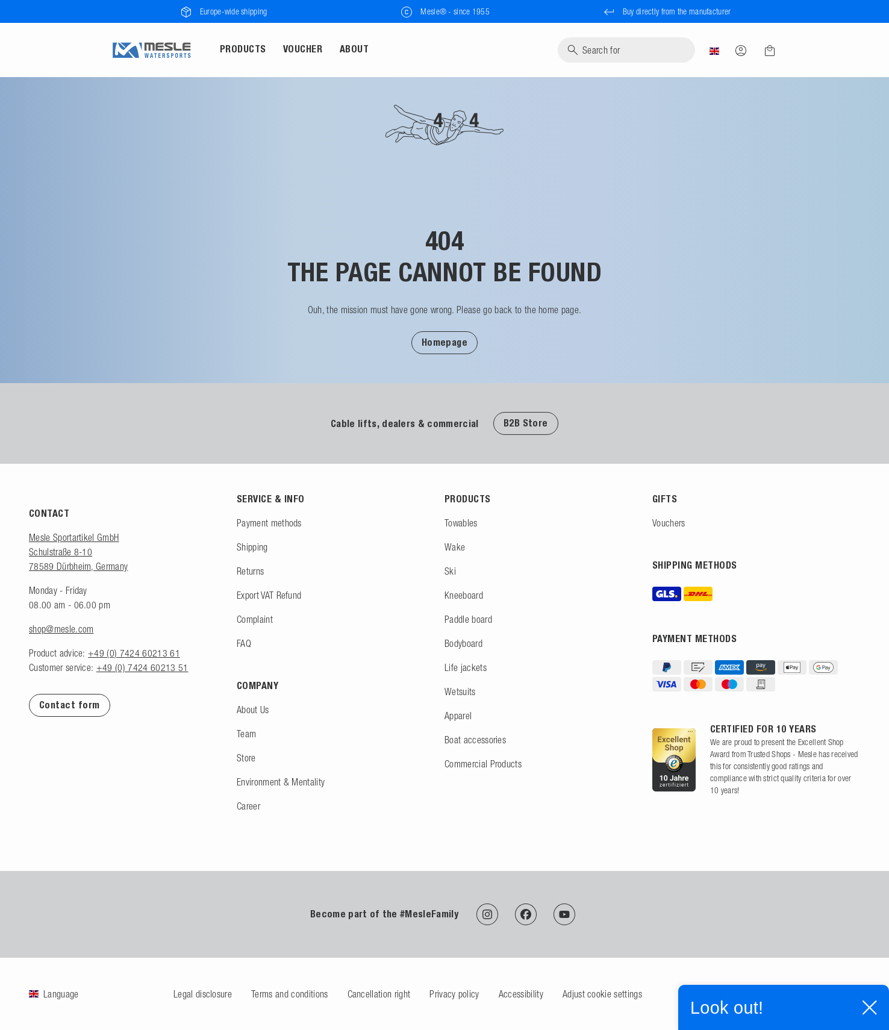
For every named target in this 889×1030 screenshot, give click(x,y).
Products (243, 49)
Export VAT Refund (269, 595)
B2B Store (526, 423)
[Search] (626, 50)
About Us (253, 709)
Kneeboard (463, 595)
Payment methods (269, 522)
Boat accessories (475, 739)
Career (248, 806)
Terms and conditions (289, 993)
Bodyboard (463, 643)
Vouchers (668, 522)
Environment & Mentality (281, 781)
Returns (250, 571)
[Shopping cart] (766, 50)
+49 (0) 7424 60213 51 (142, 667)
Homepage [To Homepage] (445, 342)
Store (246, 757)
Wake (454, 547)
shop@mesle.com (61, 628)
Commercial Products (483, 763)
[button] (444, 342)
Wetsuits (460, 691)
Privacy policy (454, 993)
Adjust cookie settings (602, 993)
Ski (450, 571)
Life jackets (465, 667)
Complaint (255, 619)
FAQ (244, 643)
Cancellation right (379, 993)
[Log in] (740, 50)
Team (246, 733)
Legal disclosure (202, 993)
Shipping (252, 547)
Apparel (458, 715)
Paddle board (468, 619)
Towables (461, 522)
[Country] (714, 50)
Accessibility (521, 993)
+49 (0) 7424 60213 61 (134, 653)
